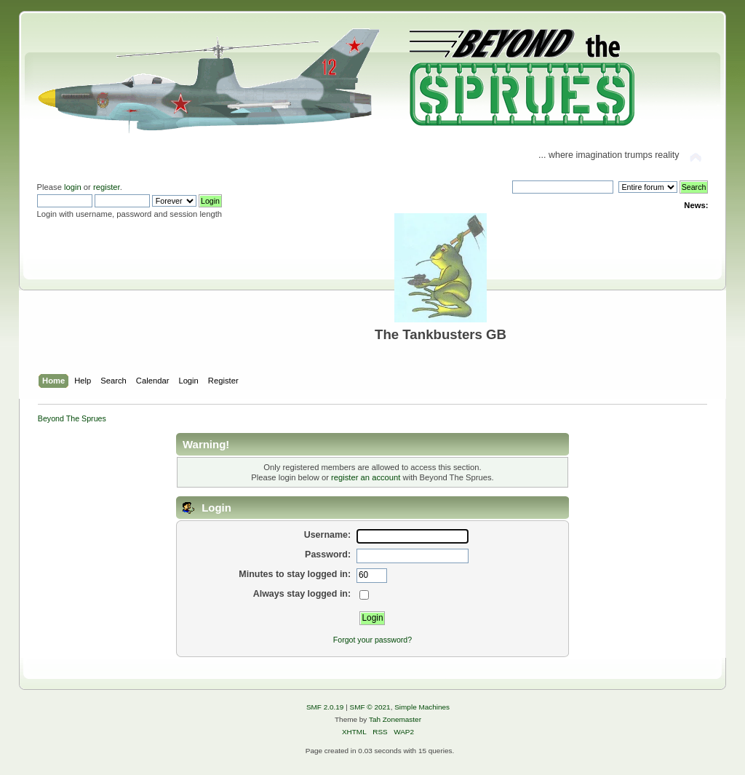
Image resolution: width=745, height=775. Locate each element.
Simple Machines (422, 707)
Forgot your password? (372, 639)
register (106, 187)
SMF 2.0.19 (325, 707)
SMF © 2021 (370, 707)
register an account (365, 477)
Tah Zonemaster (395, 719)
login (72, 187)
